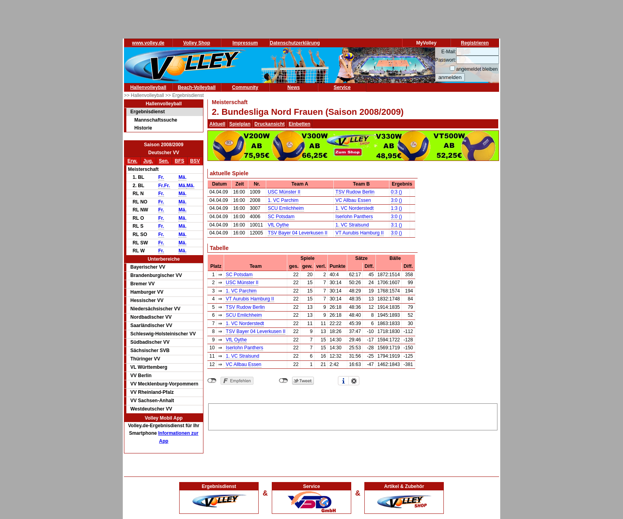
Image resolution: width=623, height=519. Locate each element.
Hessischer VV (146, 300)
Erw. (132, 161)
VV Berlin (140, 375)
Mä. (182, 177)
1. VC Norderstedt (354, 208)
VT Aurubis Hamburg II (359, 233)
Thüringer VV (145, 359)
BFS (179, 161)
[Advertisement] (353, 416)
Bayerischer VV (147, 267)
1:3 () (396, 208)
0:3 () (396, 192)
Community (245, 87)
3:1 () (396, 225)
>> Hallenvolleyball (144, 95)
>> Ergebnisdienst (184, 95)
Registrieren (475, 43)
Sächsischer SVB (150, 350)
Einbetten (299, 124)
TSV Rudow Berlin (354, 192)
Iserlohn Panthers (354, 216)
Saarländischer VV (151, 325)
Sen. (164, 161)
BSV (195, 161)
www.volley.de (148, 43)
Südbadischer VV (150, 342)
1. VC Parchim (283, 200)
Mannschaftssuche (155, 120)
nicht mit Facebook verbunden (212, 380)
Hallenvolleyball (148, 87)
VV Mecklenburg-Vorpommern (164, 384)
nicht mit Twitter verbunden (283, 380)
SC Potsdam (281, 216)
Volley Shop (196, 43)
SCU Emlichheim (286, 208)
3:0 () (396, 200)
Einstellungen (354, 380)
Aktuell (217, 124)
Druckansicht (269, 124)
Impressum (245, 43)
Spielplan (239, 124)
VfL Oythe (278, 225)
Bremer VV (142, 284)
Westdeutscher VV (151, 409)
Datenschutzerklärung (295, 43)
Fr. (161, 177)
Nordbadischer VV (151, 317)
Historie (143, 128)
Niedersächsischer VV (155, 309)
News (293, 87)
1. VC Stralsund (352, 225)
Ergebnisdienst (147, 111)
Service (342, 87)
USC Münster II (284, 192)
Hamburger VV (146, 292)
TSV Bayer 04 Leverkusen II (297, 233)
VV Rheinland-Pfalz (152, 392)
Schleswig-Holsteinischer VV (163, 334)
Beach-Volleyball (196, 87)
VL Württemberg (148, 367)
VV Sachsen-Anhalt (152, 400)
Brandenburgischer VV (156, 275)
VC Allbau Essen (353, 200)
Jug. (148, 161)
